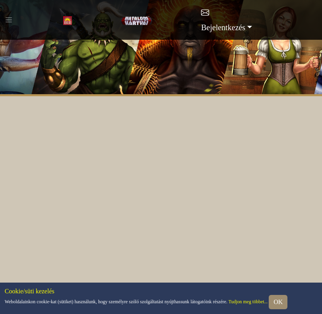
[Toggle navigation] (8, 19)
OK (278, 301)
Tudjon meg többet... (248, 301)
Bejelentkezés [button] (223, 27)
